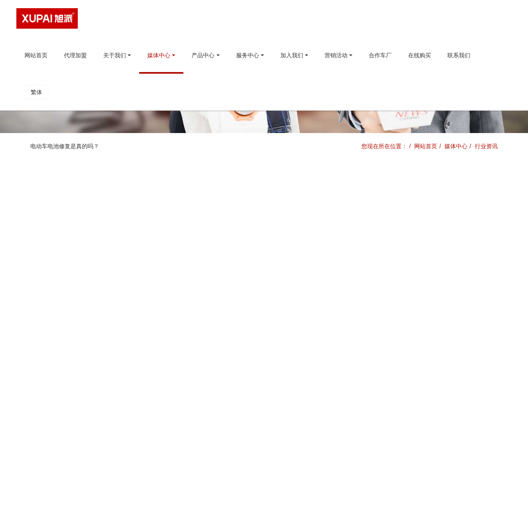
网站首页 (36, 55)
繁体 (36, 92)
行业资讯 (486, 146)
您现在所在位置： (384, 146)
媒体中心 (456, 146)
